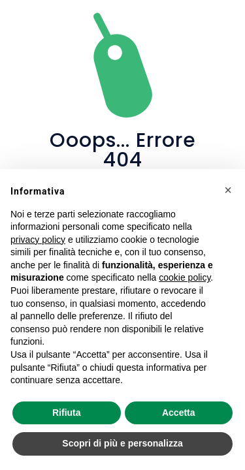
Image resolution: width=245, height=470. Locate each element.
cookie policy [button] (184, 277)
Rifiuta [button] (66, 412)
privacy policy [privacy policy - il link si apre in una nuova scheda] (37, 239)
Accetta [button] (178, 412)
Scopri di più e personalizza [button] (122, 443)
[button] (228, 190)
